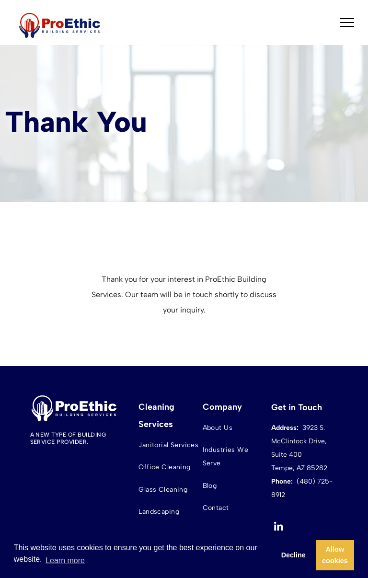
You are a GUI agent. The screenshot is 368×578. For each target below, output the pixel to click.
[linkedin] (278, 528)
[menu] (346, 22)
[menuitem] (169, 445)
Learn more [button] (65, 560)
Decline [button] (293, 555)
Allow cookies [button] (335, 555)
